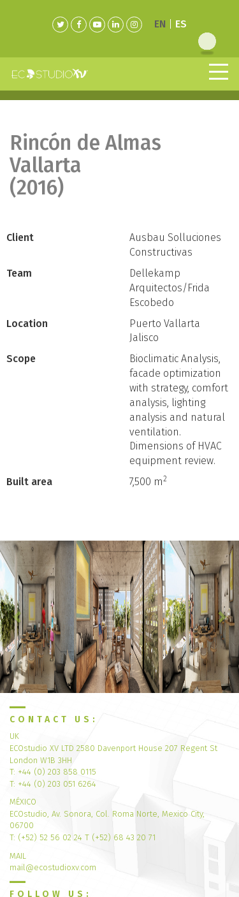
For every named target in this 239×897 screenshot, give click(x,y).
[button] (18, 617)
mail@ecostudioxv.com (53, 867)
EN (160, 24)
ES (181, 24)
